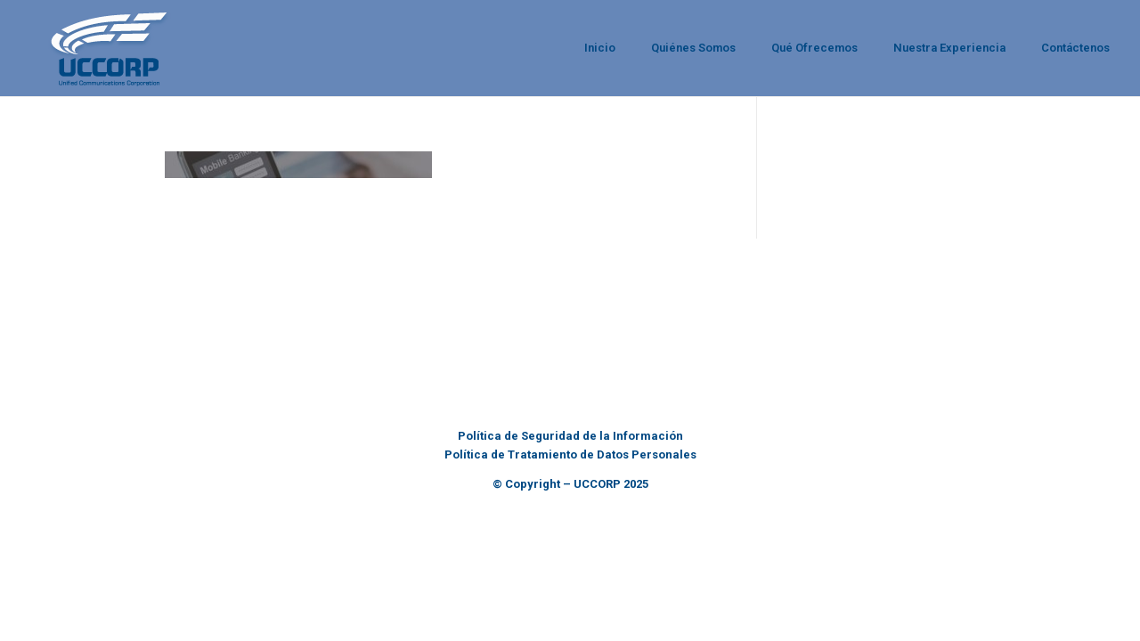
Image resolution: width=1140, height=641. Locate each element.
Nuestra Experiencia (949, 47)
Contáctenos (1075, 47)
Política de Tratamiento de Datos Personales (570, 454)
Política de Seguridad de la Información (570, 435)
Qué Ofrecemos (814, 47)
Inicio (599, 47)
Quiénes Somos (693, 47)
